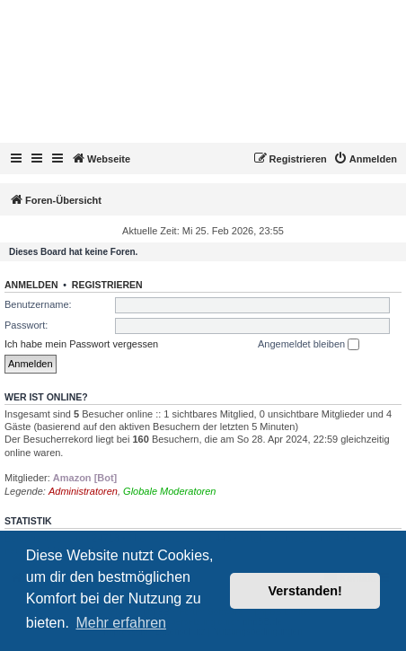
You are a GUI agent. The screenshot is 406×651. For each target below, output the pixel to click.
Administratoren (83, 491)
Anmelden (31, 284)
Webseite (100, 158)
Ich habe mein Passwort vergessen (81, 344)
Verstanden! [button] (305, 591)
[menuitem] (365, 159)
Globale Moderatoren (169, 491)
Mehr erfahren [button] (120, 622)
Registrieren (107, 284)
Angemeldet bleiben (308, 345)
